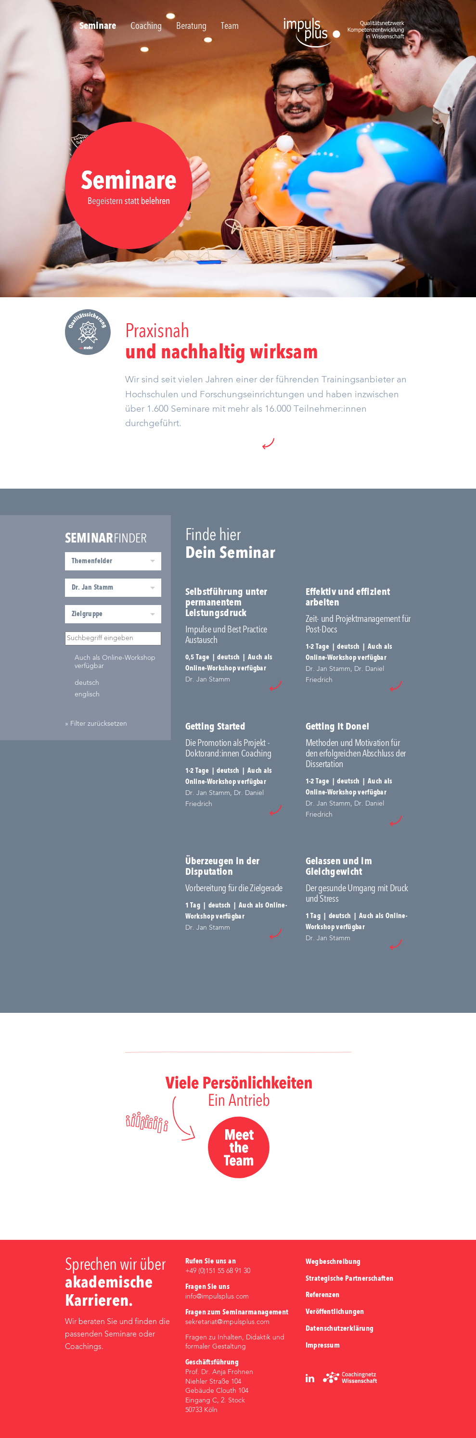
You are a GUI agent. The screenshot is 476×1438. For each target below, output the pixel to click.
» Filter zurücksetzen (96, 723)
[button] (268, 443)
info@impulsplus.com (217, 1296)
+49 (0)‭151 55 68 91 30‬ (217, 1271)
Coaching (146, 26)
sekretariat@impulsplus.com (227, 1322)
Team (230, 26)
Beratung (191, 26)
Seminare (97, 26)
